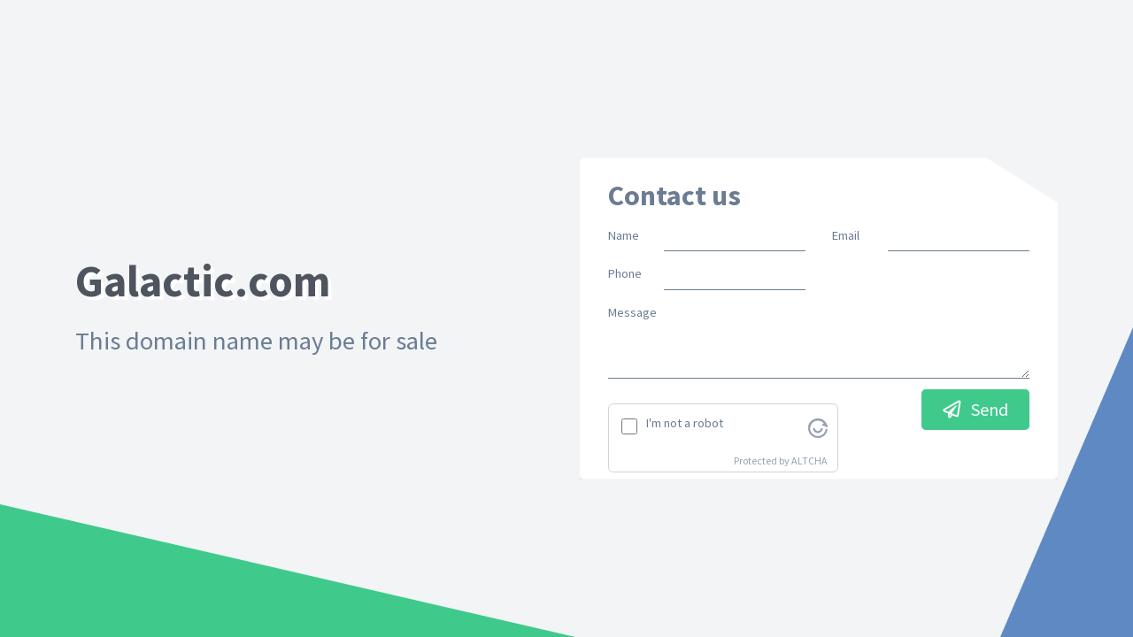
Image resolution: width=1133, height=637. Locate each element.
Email (845, 235)
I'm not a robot (684, 423)
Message (632, 312)
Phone (625, 273)
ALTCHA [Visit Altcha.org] (809, 460)
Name (623, 235)
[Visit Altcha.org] (818, 426)
